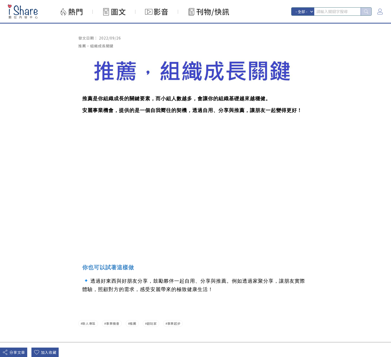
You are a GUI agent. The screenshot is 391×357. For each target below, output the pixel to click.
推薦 (133, 323)
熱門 (75, 11)
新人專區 (89, 323)
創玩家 (152, 323)
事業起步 (174, 323)
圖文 (118, 11)
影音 (161, 11)
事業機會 (112, 323)
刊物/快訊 (213, 11)
